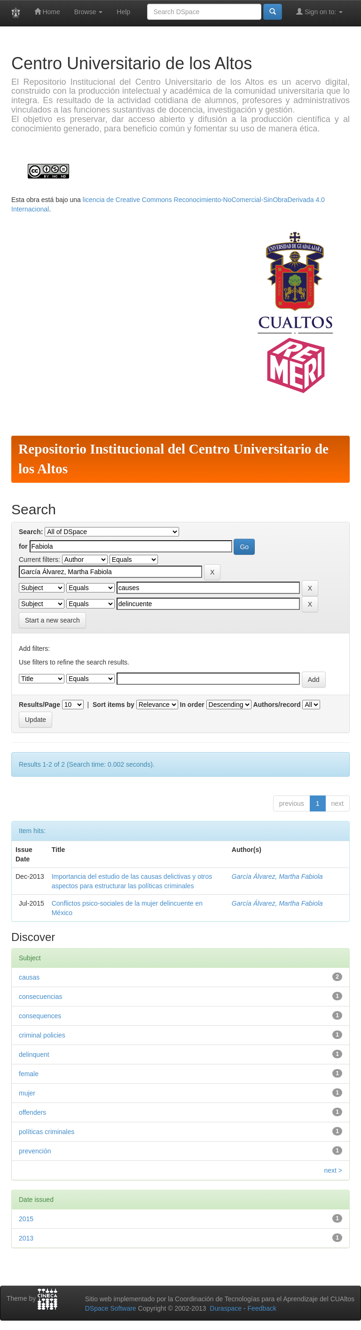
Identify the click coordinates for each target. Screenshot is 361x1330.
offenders (32, 1112)
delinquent (34, 1054)
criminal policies (42, 1035)
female (29, 1074)
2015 (26, 1219)
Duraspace (226, 1308)
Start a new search (52, 620)
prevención (35, 1151)
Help (123, 12)
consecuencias (41, 996)
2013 (26, 1238)
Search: (31, 531)
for (23, 546)
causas (29, 977)
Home (47, 12)
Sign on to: (319, 12)
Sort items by (113, 704)
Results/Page (39, 704)
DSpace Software (110, 1308)
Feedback (261, 1308)
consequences (40, 1016)
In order (192, 704)
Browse (88, 12)
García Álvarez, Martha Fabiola (277, 876)
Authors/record (276, 704)
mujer (27, 1093)
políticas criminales (46, 1131)
